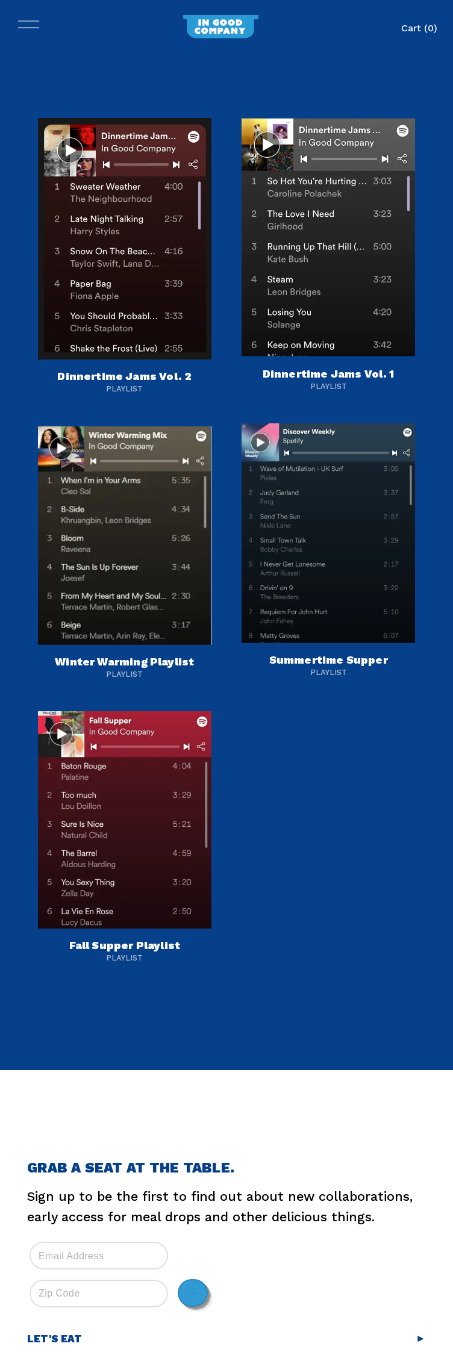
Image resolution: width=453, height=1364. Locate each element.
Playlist (124, 388)
